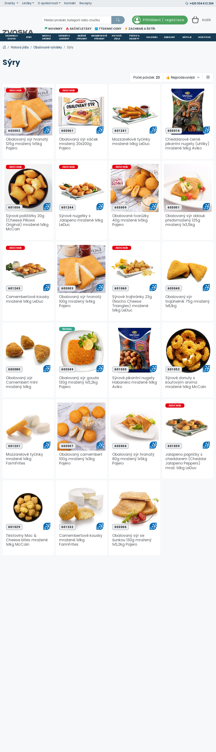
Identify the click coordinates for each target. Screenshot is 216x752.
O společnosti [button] (48, 3)
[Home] (4, 47)
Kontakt (70, 3)
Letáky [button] (27, 3)
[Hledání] (76, 20)
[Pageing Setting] (208, 77)
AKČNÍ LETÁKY (79, 29)
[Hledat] (118, 20)
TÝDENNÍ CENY (108, 29)
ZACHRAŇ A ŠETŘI (140, 29)
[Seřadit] (182, 77)
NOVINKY (53, 29)
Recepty (86, 3)
